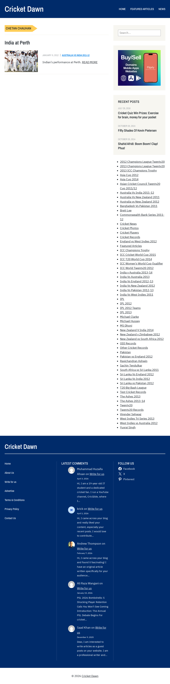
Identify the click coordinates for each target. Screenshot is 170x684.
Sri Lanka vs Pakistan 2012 (137, 383)
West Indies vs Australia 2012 (139, 423)
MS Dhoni (126, 325)
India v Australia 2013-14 (136, 272)
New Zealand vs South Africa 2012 (142, 339)
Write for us (97, 474)
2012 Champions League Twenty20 (142, 162)
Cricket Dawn (24, 9)
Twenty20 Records (132, 410)
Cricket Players (129, 232)
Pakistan (125, 352)
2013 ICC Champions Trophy (138, 170)
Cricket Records (130, 237)
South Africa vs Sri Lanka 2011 (139, 370)
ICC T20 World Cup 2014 (136, 259)
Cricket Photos (129, 228)
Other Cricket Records (134, 348)
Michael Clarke (129, 317)
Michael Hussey (130, 321)
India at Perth (17, 43)
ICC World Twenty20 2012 (137, 268)
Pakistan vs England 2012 (136, 356)
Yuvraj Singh (128, 427)
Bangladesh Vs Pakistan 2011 (138, 206)
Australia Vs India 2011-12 (75, 55)
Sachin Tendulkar (131, 365)
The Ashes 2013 (130, 396)
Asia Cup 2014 (129, 179)
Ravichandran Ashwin (133, 361)
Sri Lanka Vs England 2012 (137, 374)
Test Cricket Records (133, 392)
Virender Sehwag (130, 414)
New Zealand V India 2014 (137, 330)
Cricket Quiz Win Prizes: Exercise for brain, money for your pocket (138, 115)
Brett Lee (125, 210)
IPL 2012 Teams (130, 308)
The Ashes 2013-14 (132, 401)
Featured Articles (131, 246)
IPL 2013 (126, 312)
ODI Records (128, 343)
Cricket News (128, 224)
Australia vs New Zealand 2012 (139, 201)
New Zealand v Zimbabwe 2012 (140, 334)
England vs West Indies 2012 (138, 241)
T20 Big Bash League (133, 388)
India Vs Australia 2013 (135, 277)
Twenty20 (126, 405)
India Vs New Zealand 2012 (137, 286)
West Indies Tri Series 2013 (137, 418)
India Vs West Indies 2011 (136, 294)
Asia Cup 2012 (129, 175)
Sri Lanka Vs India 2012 (135, 379)
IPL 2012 (126, 303)
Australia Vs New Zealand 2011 (140, 197)
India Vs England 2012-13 (136, 281)
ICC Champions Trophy (134, 250)
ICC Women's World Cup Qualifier (141, 263)
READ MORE (90, 62)
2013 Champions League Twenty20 (142, 166)
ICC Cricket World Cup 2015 (138, 255)
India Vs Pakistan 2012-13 (137, 290)
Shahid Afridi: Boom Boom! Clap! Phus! (138, 146)
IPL (122, 299)
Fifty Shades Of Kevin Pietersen (137, 130)
